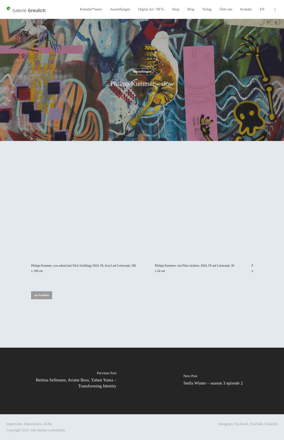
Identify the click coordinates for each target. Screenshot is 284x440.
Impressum (14, 424)
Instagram (225, 424)
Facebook (241, 424)
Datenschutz (32, 424)
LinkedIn (271, 424)
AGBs (47, 424)
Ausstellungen (141, 71)
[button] (41, 295)
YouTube (256, 424)
